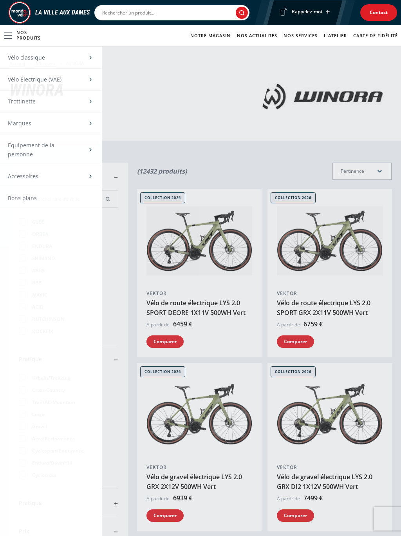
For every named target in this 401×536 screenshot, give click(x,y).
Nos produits (22, 35)
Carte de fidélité (375, 35)
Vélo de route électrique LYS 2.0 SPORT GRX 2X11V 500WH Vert (323, 308)
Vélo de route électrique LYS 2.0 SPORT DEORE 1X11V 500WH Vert (196, 308)
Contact (379, 12)
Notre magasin (210, 35)
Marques (45, 63)
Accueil (17, 63)
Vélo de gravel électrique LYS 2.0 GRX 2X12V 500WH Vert (194, 482)
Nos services (301, 35)
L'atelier (335, 35)
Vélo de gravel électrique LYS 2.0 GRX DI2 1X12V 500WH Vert (324, 482)
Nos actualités (257, 35)
